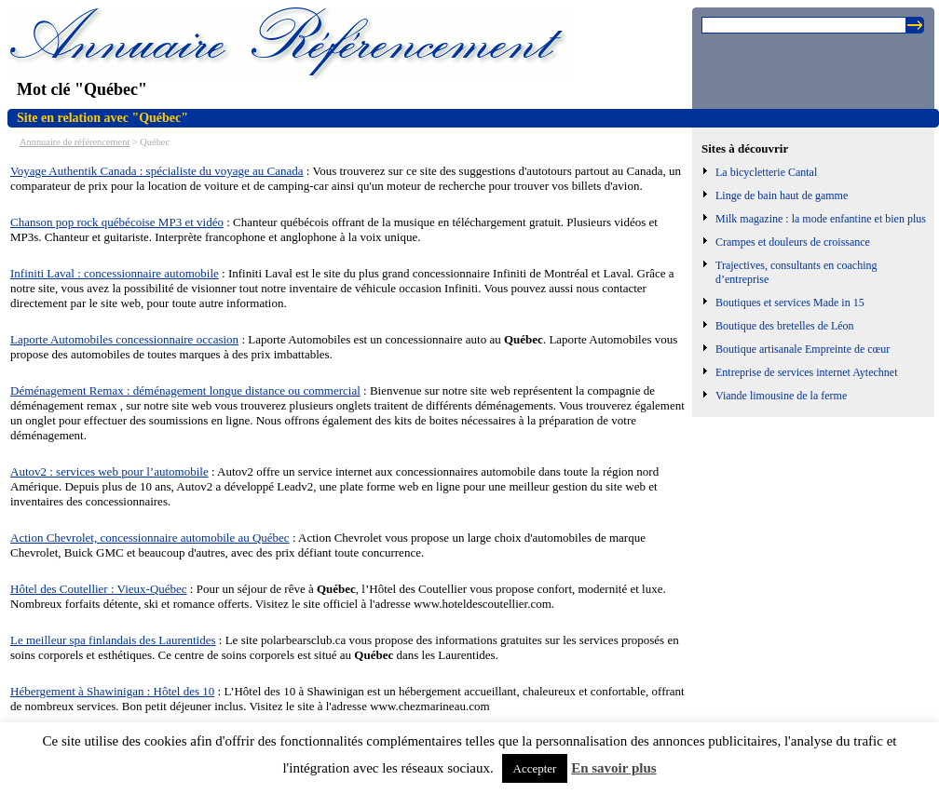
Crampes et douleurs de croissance (792, 242)
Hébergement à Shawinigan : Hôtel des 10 (112, 691)
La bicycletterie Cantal (766, 172)
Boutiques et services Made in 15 (789, 302)
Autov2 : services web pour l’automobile (109, 471)
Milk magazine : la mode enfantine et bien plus (820, 218)
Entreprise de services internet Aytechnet (806, 372)
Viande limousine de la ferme (781, 395)
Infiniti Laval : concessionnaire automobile (114, 273)
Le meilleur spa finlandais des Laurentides (113, 640)
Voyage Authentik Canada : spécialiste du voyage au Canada (157, 171)
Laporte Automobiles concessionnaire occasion (124, 339)
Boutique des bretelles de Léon (784, 325)
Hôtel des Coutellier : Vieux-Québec (98, 589)
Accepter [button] (535, 768)
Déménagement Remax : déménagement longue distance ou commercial (185, 390)
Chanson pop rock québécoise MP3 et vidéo (117, 222)
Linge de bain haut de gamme (781, 195)
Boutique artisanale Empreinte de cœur (802, 349)
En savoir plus (613, 767)
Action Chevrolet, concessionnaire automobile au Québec (150, 538)
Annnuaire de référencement (74, 142)
